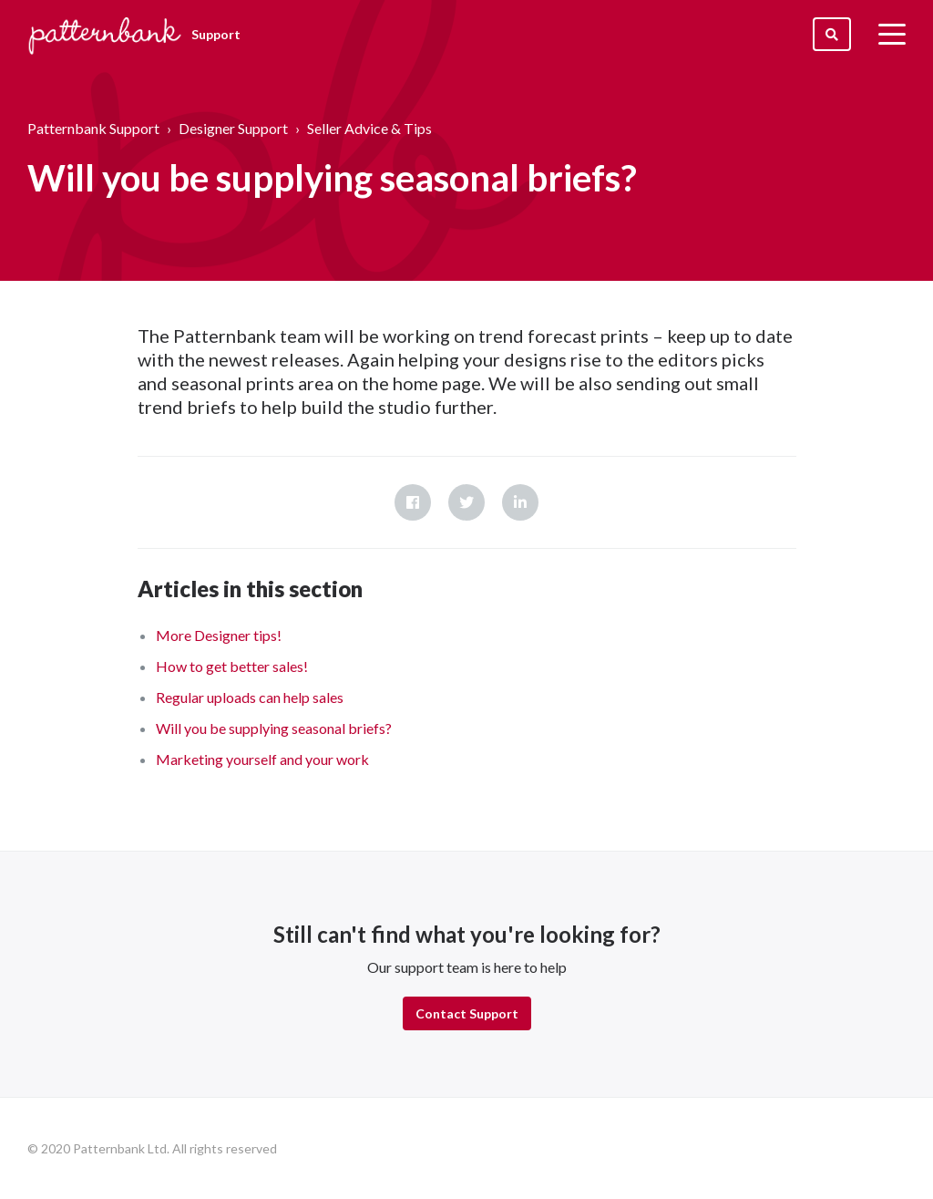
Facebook (413, 502)
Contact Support (466, 1013)
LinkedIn (520, 502)
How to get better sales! (232, 666)
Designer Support (233, 128)
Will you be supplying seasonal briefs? (274, 728)
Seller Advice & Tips (369, 128)
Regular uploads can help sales (249, 697)
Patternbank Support (93, 128)
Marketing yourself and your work (262, 759)
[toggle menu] (892, 33)
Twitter (466, 502)
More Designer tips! (219, 635)
